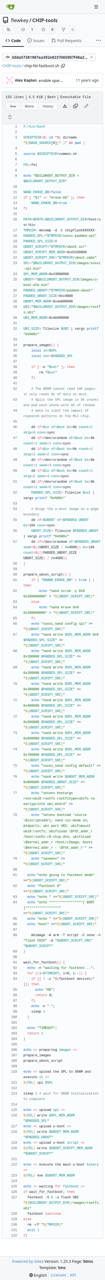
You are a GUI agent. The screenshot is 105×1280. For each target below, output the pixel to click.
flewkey (19, 20)
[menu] (38, 1275)
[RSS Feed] (8, 29)
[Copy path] (63, 66)
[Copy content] (75, 106)
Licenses (58, 1275)
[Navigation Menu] (96, 6)
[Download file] (64, 106)
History (48, 106)
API (73, 1275)
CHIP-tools (45, 20)
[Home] (10, 7)
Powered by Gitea (28, 1261)
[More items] (98, 41)
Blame (29, 106)
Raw (13, 106)
